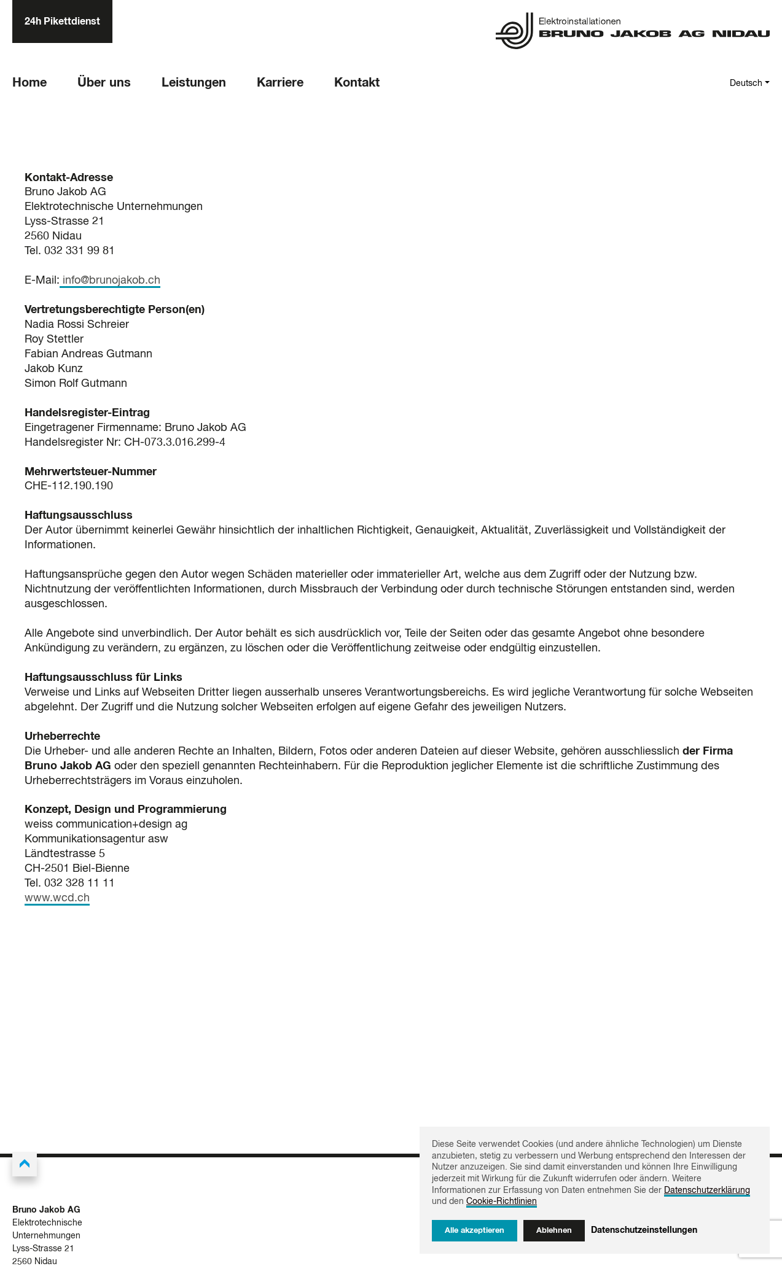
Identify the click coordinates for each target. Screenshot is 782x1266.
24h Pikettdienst (62, 21)
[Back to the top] (24, 1164)
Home (29, 83)
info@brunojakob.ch (110, 280)
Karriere (280, 83)
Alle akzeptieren (474, 1231)
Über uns (104, 83)
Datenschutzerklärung (707, 1190)
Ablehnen (554, 1231)
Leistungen (194, 83)
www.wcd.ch (57, 898)
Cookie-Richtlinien (501, 1201)
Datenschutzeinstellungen (644, 1230)
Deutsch (746, 83)
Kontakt (357, 83)
